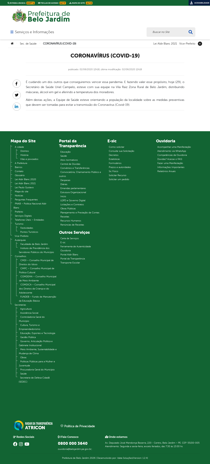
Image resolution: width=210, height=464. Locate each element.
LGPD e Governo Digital (72, 200)
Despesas (65, 180)
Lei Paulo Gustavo (24, 187)
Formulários (115, 163)
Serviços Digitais (23, 216)
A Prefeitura (21, 163)
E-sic (62, 242)
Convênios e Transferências (75, 168)
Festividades (26, 228)
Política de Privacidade (77, 426)
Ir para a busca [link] (21, 3)
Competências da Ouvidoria (172, 155)
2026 (92, 458)
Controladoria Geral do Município (32, 319)
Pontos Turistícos (29, 232)
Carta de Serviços (69, 238)
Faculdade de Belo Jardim (34, 244)
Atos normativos (69, 160)
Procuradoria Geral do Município (37, 369)
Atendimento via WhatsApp (171, 151)
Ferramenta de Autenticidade (75, 246)
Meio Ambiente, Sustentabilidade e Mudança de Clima (38, 351)
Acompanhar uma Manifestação (174, 147)
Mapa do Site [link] (80, 3)
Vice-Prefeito (187, 43)
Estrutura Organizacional (73, 192)
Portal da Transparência (72, 258)
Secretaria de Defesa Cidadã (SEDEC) (34, 379)
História (24, 155)
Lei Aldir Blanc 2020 (25, 179)
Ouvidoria (65, 250)
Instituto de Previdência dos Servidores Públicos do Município (36, 250)
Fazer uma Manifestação (170, 163)
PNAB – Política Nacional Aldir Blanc (29, 205)
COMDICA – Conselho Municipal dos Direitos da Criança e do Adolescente (37, 288)
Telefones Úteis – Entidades (29, 220)
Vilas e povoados (29, 159)
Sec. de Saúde (28, 43)
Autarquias (20, 240)
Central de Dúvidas (70, 164)
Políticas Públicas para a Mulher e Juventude (37, 363)
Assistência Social (29, 313)
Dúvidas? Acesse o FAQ (169, 159)
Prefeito (19, 211)
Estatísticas (114, 159)
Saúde (23, 373)
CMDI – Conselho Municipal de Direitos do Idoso (36, 262)
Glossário (20, 175)
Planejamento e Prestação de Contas (79, 212)
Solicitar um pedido (119, 179)
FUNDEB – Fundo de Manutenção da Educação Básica (37, 299)
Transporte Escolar (70, 262)
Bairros (18, 167)
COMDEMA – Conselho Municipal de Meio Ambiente (37, 278)
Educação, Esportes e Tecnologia (37, 333)
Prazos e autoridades (120, 167)
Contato (19, 171)
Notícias (19, 195)
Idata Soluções (125, 458)
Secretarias (20, 305)
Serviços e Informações (34, 32)
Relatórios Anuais (166, 171)
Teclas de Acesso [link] (52, 3)
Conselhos (20, 256)
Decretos (113, 155)
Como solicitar (116, 147)
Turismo (19, 224)
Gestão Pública (28, 337)
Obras (23, 357)
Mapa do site (21, 191)
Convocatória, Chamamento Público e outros (80, 174)
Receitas (64, 216)
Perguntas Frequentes (26, 199)
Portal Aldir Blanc (69, 254)
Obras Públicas (68, 208)
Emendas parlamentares (73, 188)
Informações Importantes (170, 167)
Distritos (24, 151)
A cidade (19, 147)
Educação (65, 152)
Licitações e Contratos (72, 204)
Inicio (63, 196)
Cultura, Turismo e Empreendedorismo (29, 327)
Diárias (63, 184)
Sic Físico (113, 171)
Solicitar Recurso (117, 175)
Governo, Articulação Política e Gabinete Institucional (36, 343)
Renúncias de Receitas (72, 224)
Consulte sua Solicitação (121, 151)
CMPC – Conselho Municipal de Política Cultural (36, 270)
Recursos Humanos (70, 220)
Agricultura (26, 309)
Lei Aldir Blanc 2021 (165, 43)
